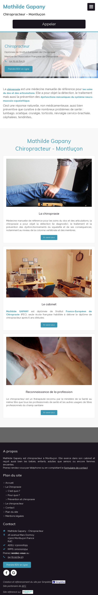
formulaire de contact (76, 467)
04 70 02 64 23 (16, 61)
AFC (24, 586)
